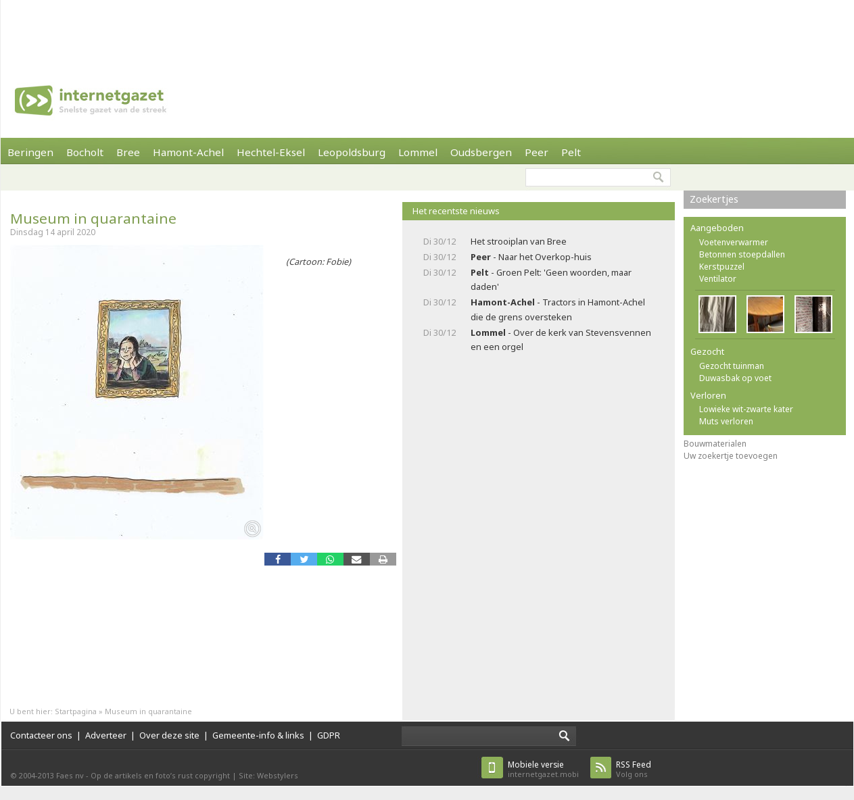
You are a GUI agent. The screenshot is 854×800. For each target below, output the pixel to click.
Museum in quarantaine (93, 218)
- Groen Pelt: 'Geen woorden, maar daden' (551, 279)
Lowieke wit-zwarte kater (746, 409)
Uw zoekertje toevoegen (731, 455)
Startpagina (76, 711)
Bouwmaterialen (715, 443)
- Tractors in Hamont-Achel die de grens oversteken (558, 309)
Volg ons (633, 769)
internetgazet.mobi (543, 769)
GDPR (328, 735)
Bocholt (84, 152)
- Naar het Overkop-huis (531, 257)
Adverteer (105, 735)
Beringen (30, 152)
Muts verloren (726, 421)
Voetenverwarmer (733, 242)
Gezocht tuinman (731, 366)
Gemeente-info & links (258, 735)
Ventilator (717, 278)
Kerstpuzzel (721, 266)
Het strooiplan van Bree (519, 241)
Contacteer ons (41, 735)
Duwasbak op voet (735, 378)
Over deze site (169, 735)
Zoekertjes (714, 199)
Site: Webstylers (268, 775)
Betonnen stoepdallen (742, 254)
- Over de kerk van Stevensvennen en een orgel (561, 339)
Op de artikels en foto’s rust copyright (160, 775)
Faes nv (70, 775)
